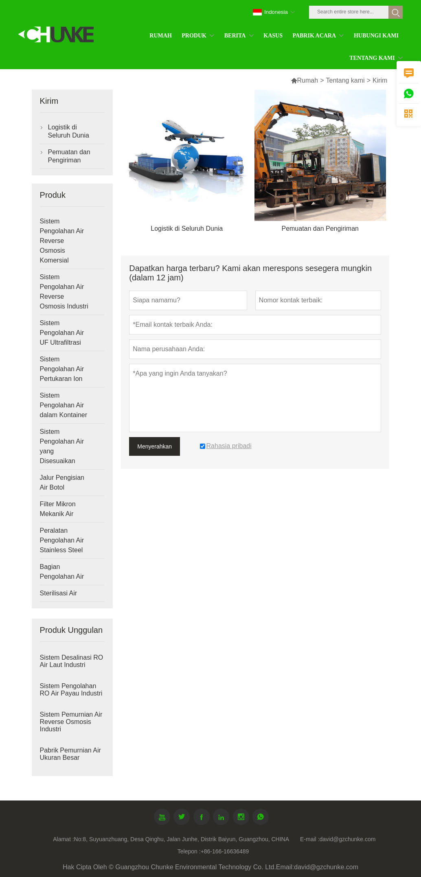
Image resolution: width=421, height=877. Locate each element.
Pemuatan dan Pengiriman (69, 156)
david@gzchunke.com (347, 839)
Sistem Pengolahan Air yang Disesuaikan (62, 446)
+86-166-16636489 (225, 851)
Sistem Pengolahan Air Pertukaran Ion (62, 369)
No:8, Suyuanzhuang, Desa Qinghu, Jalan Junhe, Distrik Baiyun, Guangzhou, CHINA (181, 839)
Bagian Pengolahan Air (62, 571)
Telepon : (189, 851)
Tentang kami (345, 80)
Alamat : (63, 839)
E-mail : (309, 839)
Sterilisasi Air (58, 593)
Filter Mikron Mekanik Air (58, 509)
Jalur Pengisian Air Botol (62, 482)
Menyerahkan (154, 446)
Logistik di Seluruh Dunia (68, 131)
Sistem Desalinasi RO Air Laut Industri (71, 661)
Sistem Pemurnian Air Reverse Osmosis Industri (71, 722)
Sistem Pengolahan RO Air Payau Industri (71, 689)
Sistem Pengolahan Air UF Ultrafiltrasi (62, 332)
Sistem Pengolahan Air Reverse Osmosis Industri (64, 291)
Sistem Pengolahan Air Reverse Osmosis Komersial (62, 241)
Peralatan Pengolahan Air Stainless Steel (62, 540)
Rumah (304, 80)
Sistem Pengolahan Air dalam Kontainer (64, 405)
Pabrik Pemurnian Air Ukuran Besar (70, 754)
